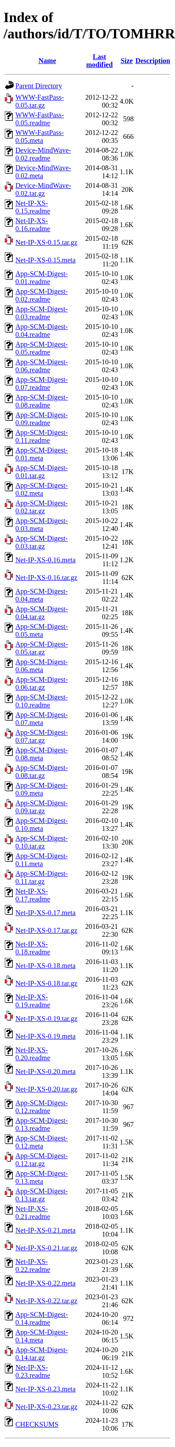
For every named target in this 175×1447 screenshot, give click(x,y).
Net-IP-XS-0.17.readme (32, 895)
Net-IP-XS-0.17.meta (45, 912)
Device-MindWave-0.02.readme (43, 154)
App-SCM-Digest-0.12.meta (41, 1142)
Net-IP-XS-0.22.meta (45, 1283)
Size (126, 60)
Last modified (99, 60)
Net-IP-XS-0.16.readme (32, 224)
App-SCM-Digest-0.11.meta (41, 859)
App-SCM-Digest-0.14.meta (41, 1336)
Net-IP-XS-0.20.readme (32, 1054)
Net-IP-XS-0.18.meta (45, 965)
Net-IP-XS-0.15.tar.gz (46, 242)
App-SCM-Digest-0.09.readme (41, 418)
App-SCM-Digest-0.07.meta (41, 718)
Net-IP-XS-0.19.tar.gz (46, 1018)
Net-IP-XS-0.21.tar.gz (46, 1248)
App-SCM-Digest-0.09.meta (41, 789)
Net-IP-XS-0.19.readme (32, 1001)
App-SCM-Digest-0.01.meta (41, 454)
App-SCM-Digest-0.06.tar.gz (41, 683)
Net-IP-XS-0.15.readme (32, 207)
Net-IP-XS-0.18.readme (32, 948)
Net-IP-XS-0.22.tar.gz (46, 1301)
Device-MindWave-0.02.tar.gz (43, 189)
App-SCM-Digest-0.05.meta (41, 630)
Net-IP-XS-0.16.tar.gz (46, 577)
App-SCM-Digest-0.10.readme (41, 701)
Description (152, 60)
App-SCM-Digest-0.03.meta (41, 524)
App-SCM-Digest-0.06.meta (41, 665)
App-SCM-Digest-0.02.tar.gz (41, 507)
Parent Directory (38, 86)
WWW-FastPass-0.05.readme (39, 119)
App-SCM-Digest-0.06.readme (41, 366)
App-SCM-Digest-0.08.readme (41, 401)
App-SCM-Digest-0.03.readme (41, 313)
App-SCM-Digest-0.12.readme (41, 1106)
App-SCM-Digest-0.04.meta (41, 595)
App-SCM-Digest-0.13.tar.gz (41, 1195)
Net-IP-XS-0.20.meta (45, 1071)
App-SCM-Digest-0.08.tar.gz (41, 771)
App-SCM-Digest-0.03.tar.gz (41, 542)
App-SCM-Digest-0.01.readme (41, 277)
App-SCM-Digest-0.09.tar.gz (41, 807)
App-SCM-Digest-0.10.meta (41, 824)
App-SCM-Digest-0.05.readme (41, 348)
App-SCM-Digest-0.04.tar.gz (41, 613)
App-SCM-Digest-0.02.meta (41, 489)
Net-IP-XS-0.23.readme (32, 1371)
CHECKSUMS (36, 1424)
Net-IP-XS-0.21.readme (32, 1212)
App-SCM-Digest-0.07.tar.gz (41, 736)
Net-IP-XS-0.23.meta (45, 1389)
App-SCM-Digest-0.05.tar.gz (41, 648)
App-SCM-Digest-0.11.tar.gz (41, 877)
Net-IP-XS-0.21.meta (45, 1230)
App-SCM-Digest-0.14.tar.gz (41, 1353)
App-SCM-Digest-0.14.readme (41, 1318)
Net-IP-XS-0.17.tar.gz (46, 930)
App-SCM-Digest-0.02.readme (41, 295)
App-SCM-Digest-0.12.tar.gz (41, 1159)
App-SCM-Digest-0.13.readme (41, 1124)
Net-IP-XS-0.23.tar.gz (46, 1406)
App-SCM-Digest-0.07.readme (41, 383)
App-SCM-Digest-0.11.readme (41, 436)
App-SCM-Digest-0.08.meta (41, 754)
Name (47, 60)
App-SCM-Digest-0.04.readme (41, 330)
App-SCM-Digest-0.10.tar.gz (41, 842)
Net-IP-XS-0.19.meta (45, 1036)
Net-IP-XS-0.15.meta (45, 260)
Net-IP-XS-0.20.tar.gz (46, 1089)
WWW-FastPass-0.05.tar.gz (39, 101)
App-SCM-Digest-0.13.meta (41, 1177)
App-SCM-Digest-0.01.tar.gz (41, 471)
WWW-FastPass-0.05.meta (39, 136)
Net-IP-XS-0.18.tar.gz (46, 983)
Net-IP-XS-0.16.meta (45, 560)
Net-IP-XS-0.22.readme (32, 1265)
